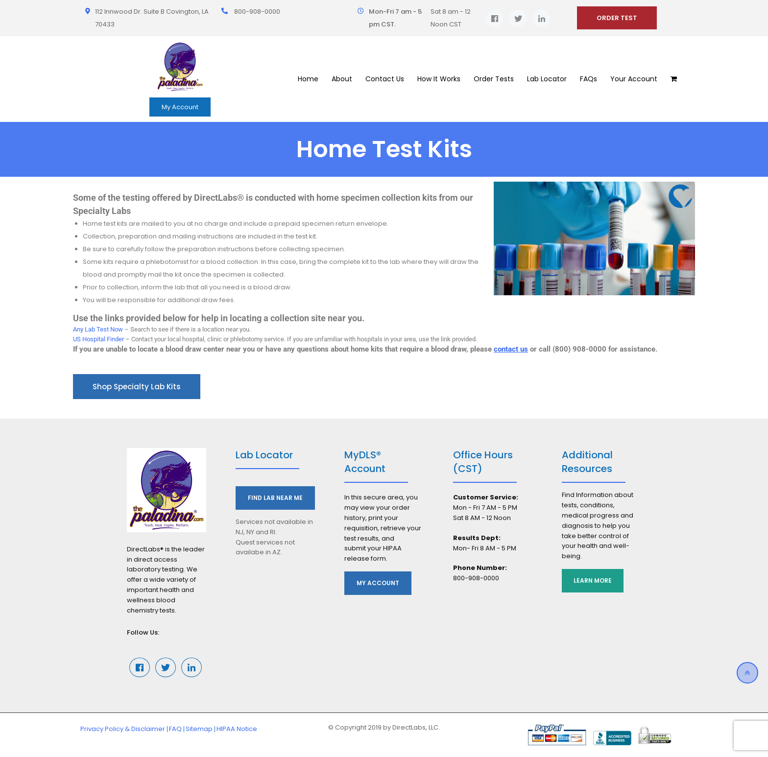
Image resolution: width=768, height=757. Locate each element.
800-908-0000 (257, 11)
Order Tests (494, 79)
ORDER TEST (617, 18)
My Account (180, 107)
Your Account (633, 79)
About (342, 79)
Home (308, 79)
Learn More (593, 580)
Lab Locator (547, 79)
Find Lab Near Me (275, 498)
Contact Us (384, 79)
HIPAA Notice (236, 728)
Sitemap (199, 728)
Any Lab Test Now (98, 329)
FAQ (175, 728)
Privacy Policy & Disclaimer (122, 728)
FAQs (588, 79)
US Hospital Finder (98, 339)
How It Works (438, 79)
